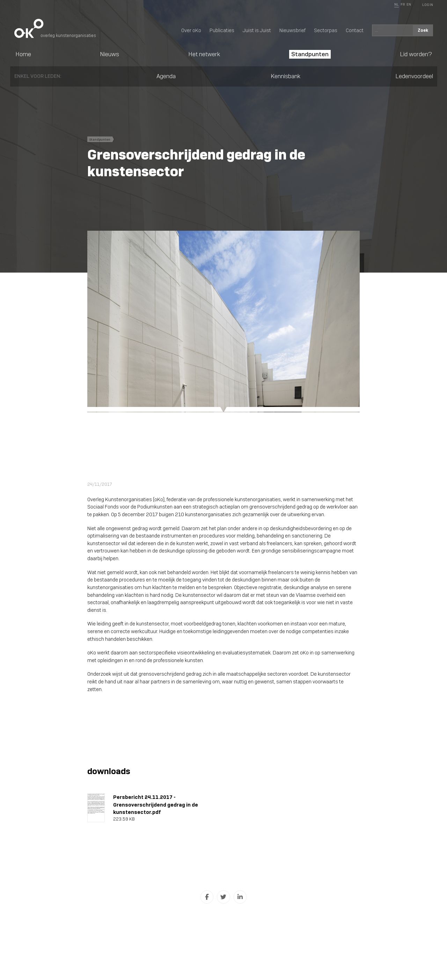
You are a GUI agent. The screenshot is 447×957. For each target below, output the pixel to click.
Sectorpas (325, 30)
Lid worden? (416, 54)
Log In (427, 5)
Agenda (166, 76)
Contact (355, 30)
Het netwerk (204, 54)
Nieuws (109, 54)
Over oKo (191, 30)
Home (23, 54)
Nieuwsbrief (292, 30)
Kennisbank (285, 76)
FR (403, 4)
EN (408, 4)
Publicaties (222, 30)
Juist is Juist (257, 30)
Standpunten (310, 54)
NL (396, 4)
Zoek (423, 30)
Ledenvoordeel (414, 76)
